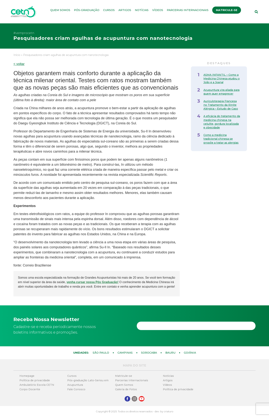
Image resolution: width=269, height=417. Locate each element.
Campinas (125, 352)
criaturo (168, 411)
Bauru (170, 352)
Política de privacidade (34, 380)
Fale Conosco (76, 389)
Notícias (142, 10)
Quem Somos (60, 10)
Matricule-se (226, 10)
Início (16, 55)
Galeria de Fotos (126, 389)
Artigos (124, 10)
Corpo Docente (29, 389)
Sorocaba (149, 352)
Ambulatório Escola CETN (36, 385)
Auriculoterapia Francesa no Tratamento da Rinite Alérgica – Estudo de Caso (220, 104)
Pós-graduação (86, 10)
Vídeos (157, 10)
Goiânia (190, 352)
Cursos (109, 10)
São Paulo (101, 352)
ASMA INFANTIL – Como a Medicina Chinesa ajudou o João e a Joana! (221, 78)
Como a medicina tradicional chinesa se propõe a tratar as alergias (221, 138)
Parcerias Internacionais (187, 10)
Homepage (26, 376)
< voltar (19, 64)
